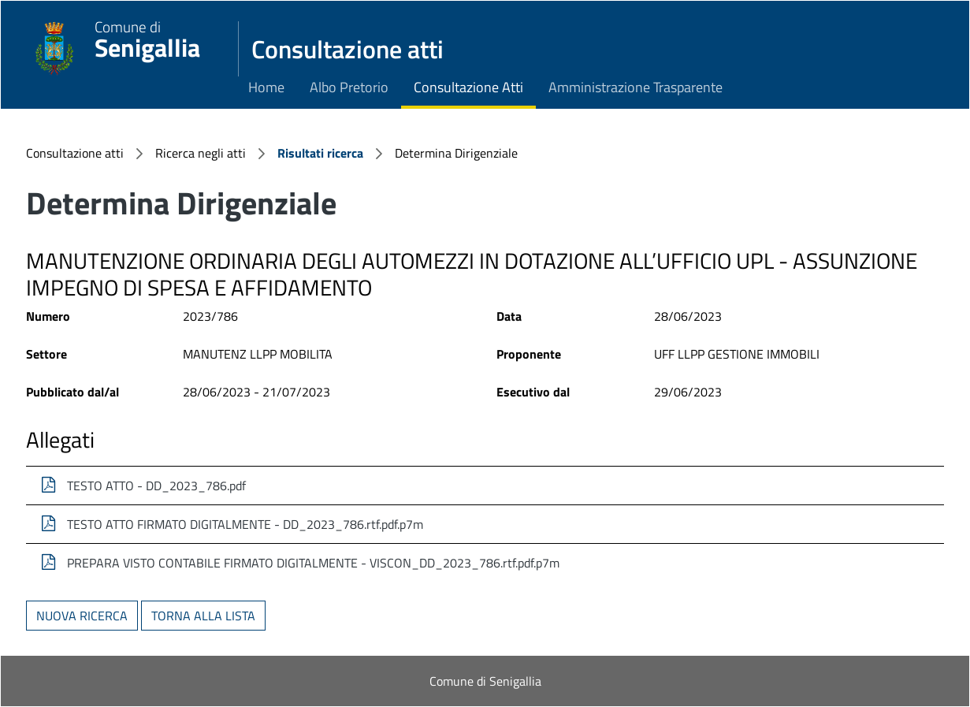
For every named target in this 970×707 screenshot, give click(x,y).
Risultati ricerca (320, 152)
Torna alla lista (203, 615)
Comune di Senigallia (485, 681)
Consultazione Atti (468, 87)
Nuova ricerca (82, 615)
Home (266, 87)
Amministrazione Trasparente (635, 87)
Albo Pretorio (349, 87)
